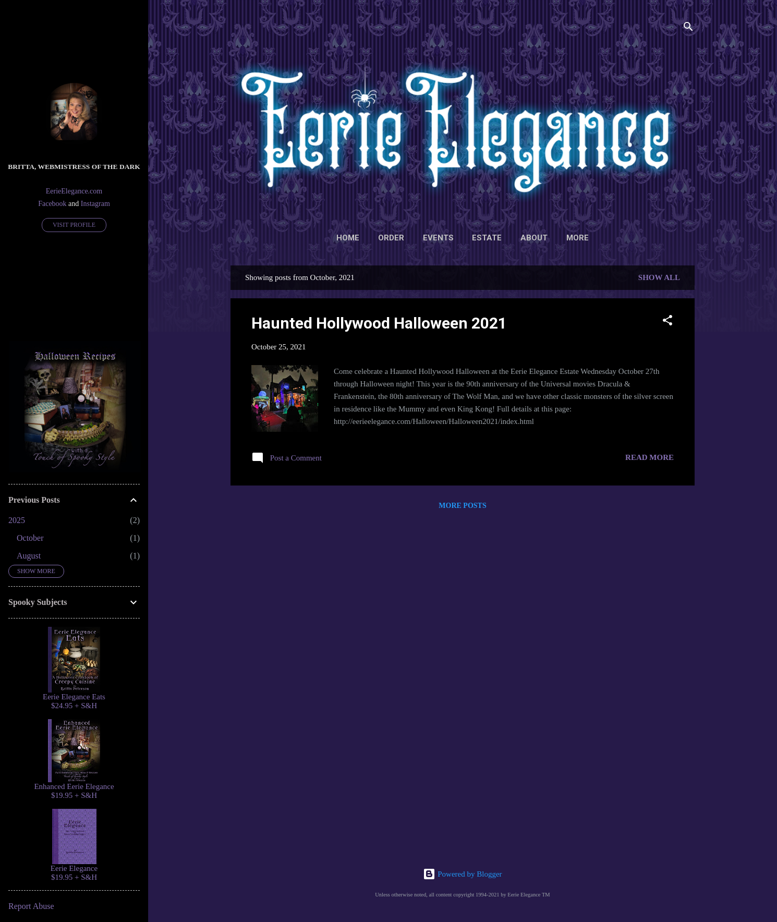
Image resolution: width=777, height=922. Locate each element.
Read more (649, 457)
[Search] (688, 28)
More (577, 237)
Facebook (52, 204)
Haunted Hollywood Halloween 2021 (379, 323)
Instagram (95, 204)
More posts (462, 505)
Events (438, 237)
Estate (487, 237)
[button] (667, 322)
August (29, 555)
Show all (659, 277)
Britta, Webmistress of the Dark (74, 167)
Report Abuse (31, 906)
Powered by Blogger (462, 874)
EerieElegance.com (74, 191)
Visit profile (74, 224)
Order (391, 237)
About (534, 237)
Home (347, 237)
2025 (16, 520)
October (30, 537)
